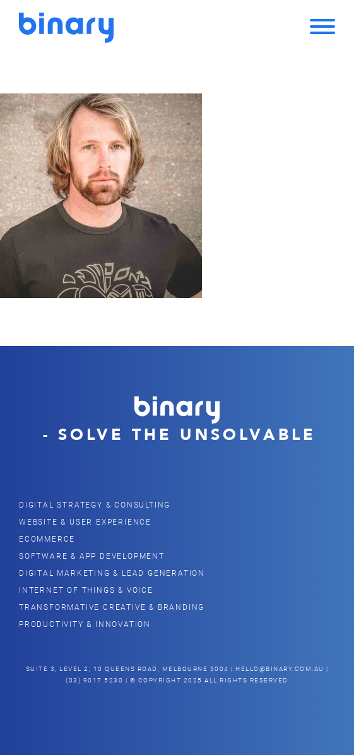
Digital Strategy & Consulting (94, 504)
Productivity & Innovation (85, 624)
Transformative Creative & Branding (111, 607)
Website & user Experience (85, 521)
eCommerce (47, 538)
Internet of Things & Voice (86, 590)
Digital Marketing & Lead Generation (112, 573)
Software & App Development (92, 555)
